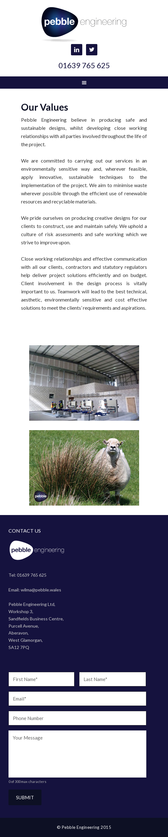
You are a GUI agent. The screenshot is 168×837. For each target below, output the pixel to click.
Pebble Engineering (84, 25)
